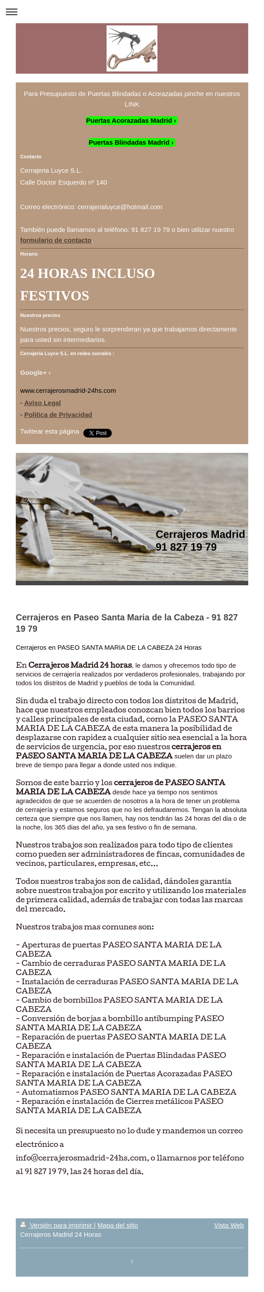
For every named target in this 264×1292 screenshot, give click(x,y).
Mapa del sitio (117, 1225)
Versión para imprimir (57, 1225)
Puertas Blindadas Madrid (129, 142)
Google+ (33, 372)
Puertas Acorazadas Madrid (129, 120)
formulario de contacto (56, 240)
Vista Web (229, 1225)
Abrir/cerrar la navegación (132, 11)
